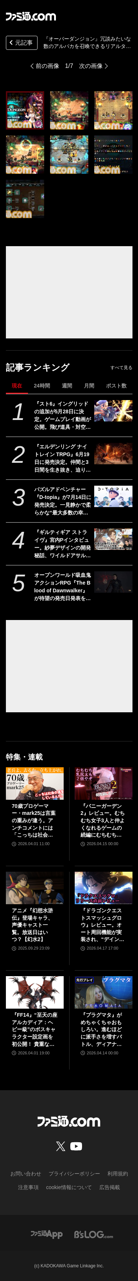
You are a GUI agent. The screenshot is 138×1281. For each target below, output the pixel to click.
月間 (89, 386)
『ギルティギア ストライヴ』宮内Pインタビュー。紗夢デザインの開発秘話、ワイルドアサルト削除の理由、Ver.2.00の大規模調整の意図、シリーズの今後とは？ (62, 544)
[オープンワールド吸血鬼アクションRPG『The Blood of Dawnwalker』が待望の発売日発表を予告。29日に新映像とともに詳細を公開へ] (113, 582)
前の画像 (47, 66)
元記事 (20, 43)
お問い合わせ (25, 1174)
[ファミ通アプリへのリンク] (47, 1234)
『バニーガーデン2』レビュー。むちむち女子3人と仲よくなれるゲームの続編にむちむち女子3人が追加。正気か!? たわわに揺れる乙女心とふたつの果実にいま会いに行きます (103, 821)
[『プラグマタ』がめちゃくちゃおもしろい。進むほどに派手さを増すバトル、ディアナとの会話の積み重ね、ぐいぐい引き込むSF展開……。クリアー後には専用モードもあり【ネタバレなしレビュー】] (103, 992)
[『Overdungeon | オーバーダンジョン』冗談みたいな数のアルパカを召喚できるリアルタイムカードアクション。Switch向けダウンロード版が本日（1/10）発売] (25, 110)
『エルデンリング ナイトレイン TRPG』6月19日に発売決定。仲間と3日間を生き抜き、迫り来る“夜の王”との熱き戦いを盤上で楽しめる (62, 459)
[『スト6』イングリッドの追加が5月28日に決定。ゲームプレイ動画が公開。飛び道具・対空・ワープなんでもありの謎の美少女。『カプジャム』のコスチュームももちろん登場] (113, 410)
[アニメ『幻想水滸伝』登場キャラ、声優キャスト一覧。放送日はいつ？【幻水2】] (35, 888)
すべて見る (121, 367)
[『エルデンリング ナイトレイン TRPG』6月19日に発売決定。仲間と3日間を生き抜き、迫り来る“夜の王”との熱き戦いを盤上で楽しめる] (113, 453)
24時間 (42, 386)
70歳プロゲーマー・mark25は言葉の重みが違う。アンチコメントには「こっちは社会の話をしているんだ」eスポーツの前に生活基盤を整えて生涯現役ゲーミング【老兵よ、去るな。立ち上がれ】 (34, 821)
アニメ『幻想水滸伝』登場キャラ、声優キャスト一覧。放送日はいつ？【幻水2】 (32, 925)
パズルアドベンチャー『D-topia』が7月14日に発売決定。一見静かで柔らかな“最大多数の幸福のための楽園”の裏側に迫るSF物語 (63, 501)
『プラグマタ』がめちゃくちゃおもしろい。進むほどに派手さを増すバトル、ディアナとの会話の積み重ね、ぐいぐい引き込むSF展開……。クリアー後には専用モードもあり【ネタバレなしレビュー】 (102, 1030)
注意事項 (28, 1187)
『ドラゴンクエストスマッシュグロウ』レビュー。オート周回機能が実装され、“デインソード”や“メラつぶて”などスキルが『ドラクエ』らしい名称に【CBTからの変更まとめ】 (102, 925)
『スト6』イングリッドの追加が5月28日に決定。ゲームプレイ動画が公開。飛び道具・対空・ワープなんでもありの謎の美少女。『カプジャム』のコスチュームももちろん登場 (62, 416)
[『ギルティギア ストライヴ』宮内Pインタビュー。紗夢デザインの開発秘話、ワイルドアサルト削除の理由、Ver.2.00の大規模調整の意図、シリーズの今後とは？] (113, 539)
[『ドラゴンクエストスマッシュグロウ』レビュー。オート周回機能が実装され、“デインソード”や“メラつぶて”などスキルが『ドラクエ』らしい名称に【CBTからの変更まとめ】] (103, 888)
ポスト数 (116, 386)
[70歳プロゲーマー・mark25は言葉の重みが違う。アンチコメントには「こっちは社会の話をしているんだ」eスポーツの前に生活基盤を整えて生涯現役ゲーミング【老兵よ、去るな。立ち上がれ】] (35, 783)
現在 (17, 386)
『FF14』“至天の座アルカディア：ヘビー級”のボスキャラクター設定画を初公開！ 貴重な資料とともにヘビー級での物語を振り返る (34, 1030)
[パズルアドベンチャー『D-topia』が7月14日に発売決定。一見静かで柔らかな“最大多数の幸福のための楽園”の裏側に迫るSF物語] (113, 496)
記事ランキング (38, 367)
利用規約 (117, 1174)
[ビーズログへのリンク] (93, 1234)
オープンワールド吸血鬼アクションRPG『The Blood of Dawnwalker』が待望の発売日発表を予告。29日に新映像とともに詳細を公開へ (63, 587)
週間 (67, 386)
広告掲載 (109, 1187)
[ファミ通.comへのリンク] (31, 16)
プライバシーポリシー (74, 1174)
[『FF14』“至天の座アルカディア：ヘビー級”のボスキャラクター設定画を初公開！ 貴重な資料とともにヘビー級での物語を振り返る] (35, 992)
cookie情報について (69, 1187)
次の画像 (91, 66)
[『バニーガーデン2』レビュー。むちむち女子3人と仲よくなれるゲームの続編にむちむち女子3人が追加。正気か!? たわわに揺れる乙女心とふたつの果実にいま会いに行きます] (103, 783)
